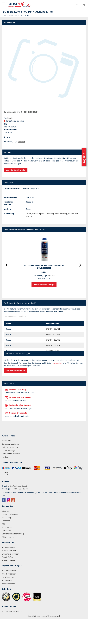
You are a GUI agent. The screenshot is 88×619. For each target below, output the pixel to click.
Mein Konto (7, 440)
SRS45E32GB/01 (53, 345)
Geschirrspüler (38, 213)
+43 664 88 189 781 (20, 488)
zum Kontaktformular (15, 170)
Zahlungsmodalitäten (10, 444)
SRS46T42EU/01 (53, 329)
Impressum (7, 527)
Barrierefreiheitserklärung (13, 533)
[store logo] (19, 4)
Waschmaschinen (9, 570)
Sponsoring (6, 517)
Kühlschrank (7, 580)
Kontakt (5, 457)
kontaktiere (58, 363)
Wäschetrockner (9, 574)
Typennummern (8, 547)
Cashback (6, 520)
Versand (21, 141)
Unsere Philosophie (10, 514)
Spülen (28, 213)
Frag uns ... (84, 157)
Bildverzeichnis (8, 537)
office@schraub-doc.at (17, 486)
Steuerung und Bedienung (56, 213)
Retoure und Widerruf (11, 453)
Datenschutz (7, 530)
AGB (4, 524)
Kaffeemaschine (8, 583)
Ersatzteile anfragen (10, 554)
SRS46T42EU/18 (53, 340)
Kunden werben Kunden (12, 611)
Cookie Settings (8, 450)
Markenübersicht (9, 550)
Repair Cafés (7, 557)
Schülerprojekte (8, 560)
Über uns (6, 511)
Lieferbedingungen (10, 447)
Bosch (10, 118)
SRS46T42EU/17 (53, 334)
